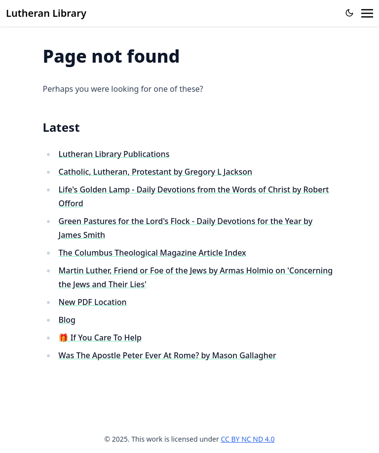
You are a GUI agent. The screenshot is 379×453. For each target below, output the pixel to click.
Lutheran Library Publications (114, 154)
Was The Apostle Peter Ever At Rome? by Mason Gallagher (167, 355)
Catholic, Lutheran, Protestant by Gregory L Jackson (155, 171)
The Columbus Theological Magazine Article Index (152, 252)
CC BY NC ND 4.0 (247, 439)
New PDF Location (93, 302)
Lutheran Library (46, 13)
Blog (67, 319)
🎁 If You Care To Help (100, 337)
